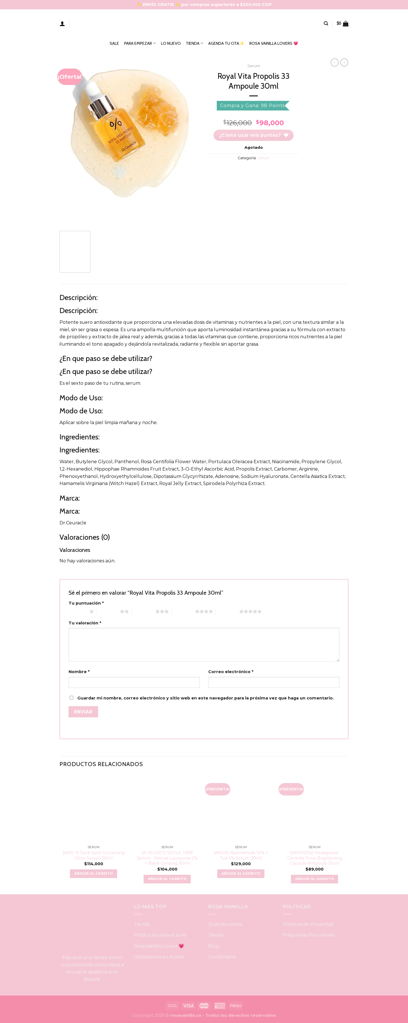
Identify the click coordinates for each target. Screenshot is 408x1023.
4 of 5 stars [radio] (183, 611)
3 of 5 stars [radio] (143, 611)
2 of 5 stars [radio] (108, 611)
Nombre (79, 671)
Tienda (142, 924)
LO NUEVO (171, 43)
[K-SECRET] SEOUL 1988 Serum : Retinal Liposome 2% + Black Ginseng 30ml (167, 858)
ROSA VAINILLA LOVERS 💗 (273, 43)
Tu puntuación (86, 603)
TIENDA (194, 43)
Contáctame (222, 957)
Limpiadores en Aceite (159, 957)
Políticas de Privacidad (308, 924)
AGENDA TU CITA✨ (226, 43)
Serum (253, 65)
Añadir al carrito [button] (93, 873)
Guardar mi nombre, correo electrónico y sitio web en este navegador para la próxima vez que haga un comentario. (205, 698)
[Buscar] (326, 23)
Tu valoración (85, 623)
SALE (114, 43)
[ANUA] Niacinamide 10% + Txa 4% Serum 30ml (241, 855)
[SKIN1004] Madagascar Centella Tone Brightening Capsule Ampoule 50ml (314, 858)
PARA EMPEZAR (140, 43)
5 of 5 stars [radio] (227, 611)
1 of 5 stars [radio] (77, 611)
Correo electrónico (230, 671)
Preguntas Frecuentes (309, 935)
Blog (213, 946)
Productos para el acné (160, 935)
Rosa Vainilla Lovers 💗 (159, 946)
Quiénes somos (225, 924)
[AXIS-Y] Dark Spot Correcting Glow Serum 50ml (94, 855)
